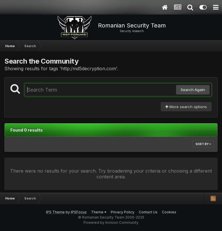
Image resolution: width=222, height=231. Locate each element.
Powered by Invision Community (111, 222)
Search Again (193, 89)
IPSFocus (79, 212)
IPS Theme (55, 212)
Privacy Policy (122, 212)
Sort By (203, 144)
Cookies (169, 212)
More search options (186, 106)
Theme (98, 212)
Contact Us (148, 212)
